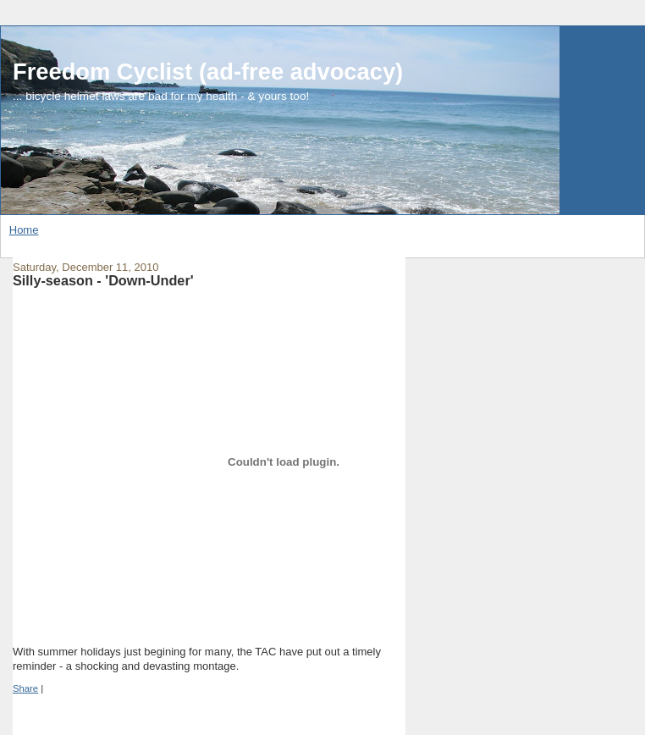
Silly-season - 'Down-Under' (103, 280)
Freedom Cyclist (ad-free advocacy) (208, 71)
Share (25, 688)
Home (24, 230)
